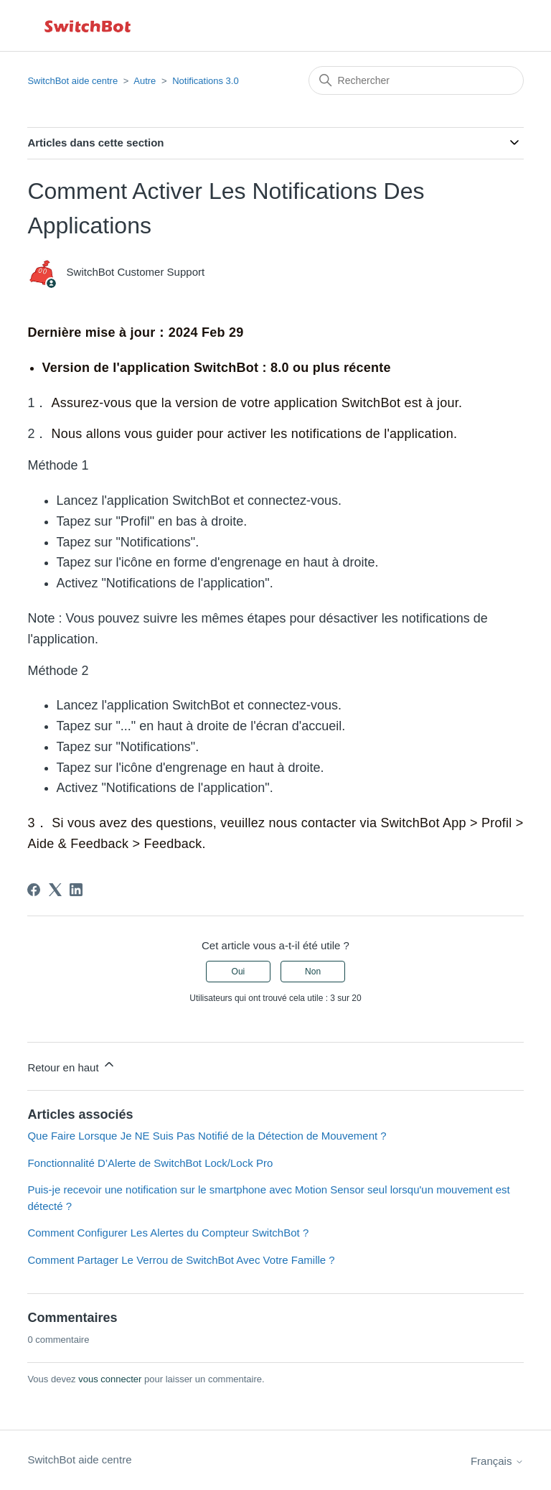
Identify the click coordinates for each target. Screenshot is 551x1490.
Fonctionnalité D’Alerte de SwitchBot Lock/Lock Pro (150, 1163)
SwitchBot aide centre (72, 80)
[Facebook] (33, 889)
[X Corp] (55, 889)
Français (497, 1461)
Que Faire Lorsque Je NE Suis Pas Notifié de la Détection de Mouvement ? (206, 1136)
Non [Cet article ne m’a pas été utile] (313, 972)
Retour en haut (71, 1065)
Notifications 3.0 (205, 80)
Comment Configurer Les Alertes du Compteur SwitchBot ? (168, 1232)
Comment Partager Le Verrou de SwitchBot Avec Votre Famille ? (180, 1260)
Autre (144, 80)
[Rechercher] (416, 80)
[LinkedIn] (76, 889)
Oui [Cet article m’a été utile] (238, 972)
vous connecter (109, 1379)
